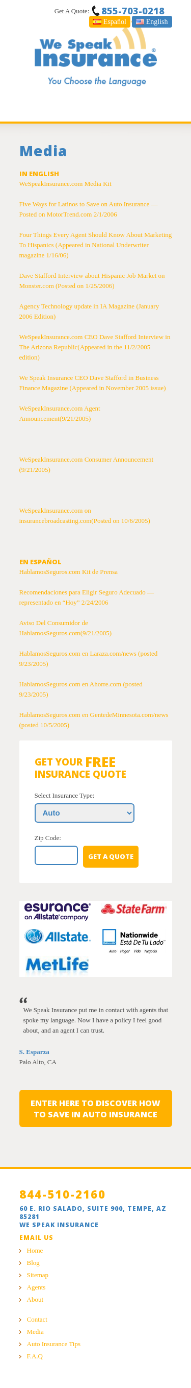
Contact (37, 1319)
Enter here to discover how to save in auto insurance (95, 1108)
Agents (36, 1287)
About (35, 1299)
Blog (33, 1262)
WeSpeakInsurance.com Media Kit (65, 183)
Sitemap (38, 1275)
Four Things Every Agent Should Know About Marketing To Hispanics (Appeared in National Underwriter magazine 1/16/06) (95, 245)
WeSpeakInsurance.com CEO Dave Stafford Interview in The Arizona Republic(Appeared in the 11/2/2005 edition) (95, 347)
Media (35, 1331)
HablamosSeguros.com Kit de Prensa (68, 572)
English (152, 22)
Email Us (36, 1237)
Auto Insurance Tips (53, 1344)
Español (109, 22)
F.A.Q (35, 1356)
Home (35, 1250)
